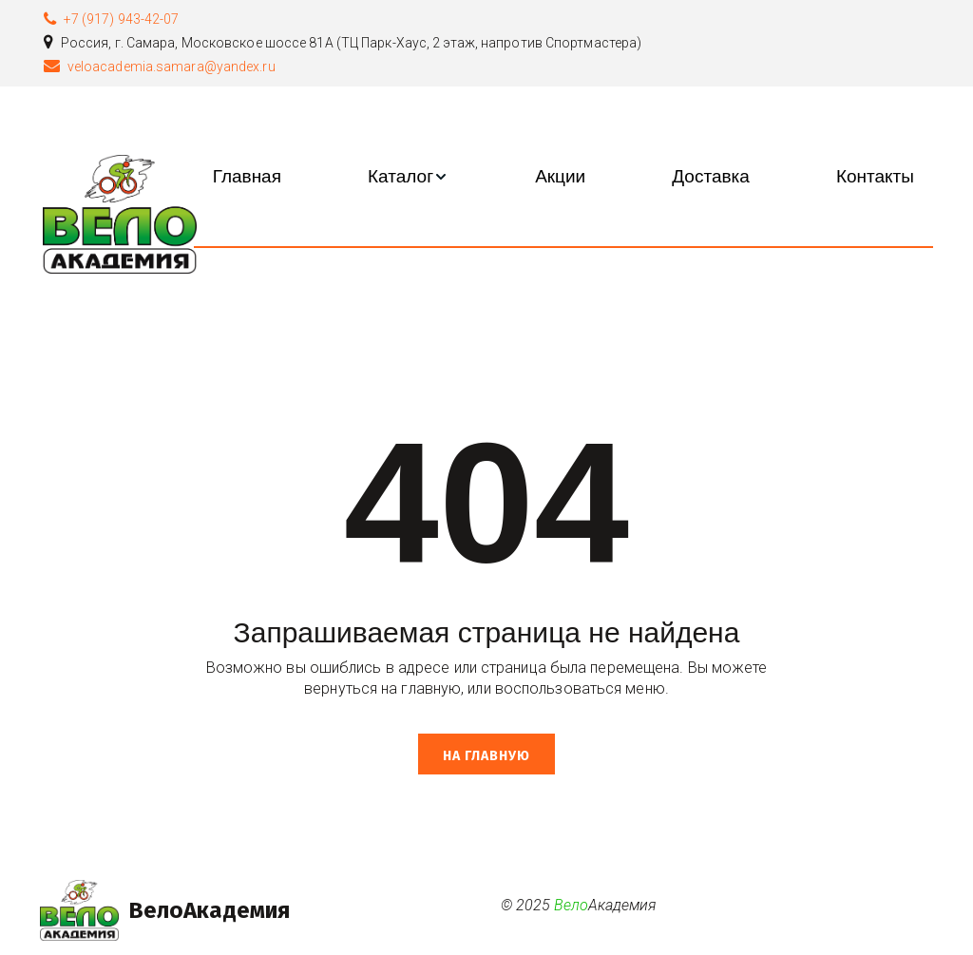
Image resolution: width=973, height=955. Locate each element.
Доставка (711, 176)
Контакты (875, 176)
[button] (408, 176)
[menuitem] (247, 176)
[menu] (563, 176)
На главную (486, 756)
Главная (247, 176)
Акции (560, 176)
